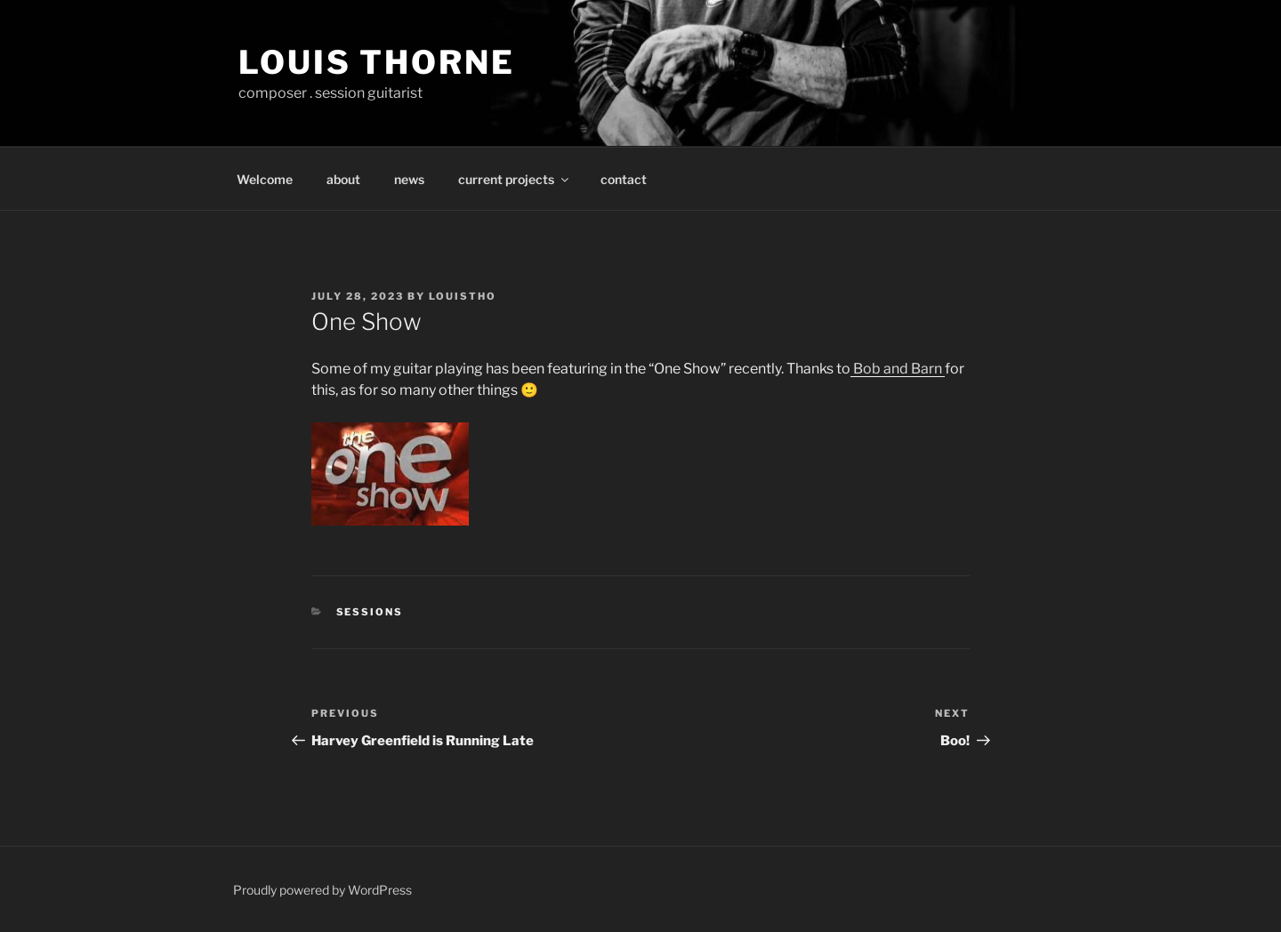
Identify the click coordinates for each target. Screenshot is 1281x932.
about (343, 179)
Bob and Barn (897, 368)
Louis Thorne (376, 62)
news (409, 179)
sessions (370, 612)
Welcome (265, 179)
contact (623, 179)
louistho (462, 296)
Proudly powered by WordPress (322, 889)
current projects (514, 179)
